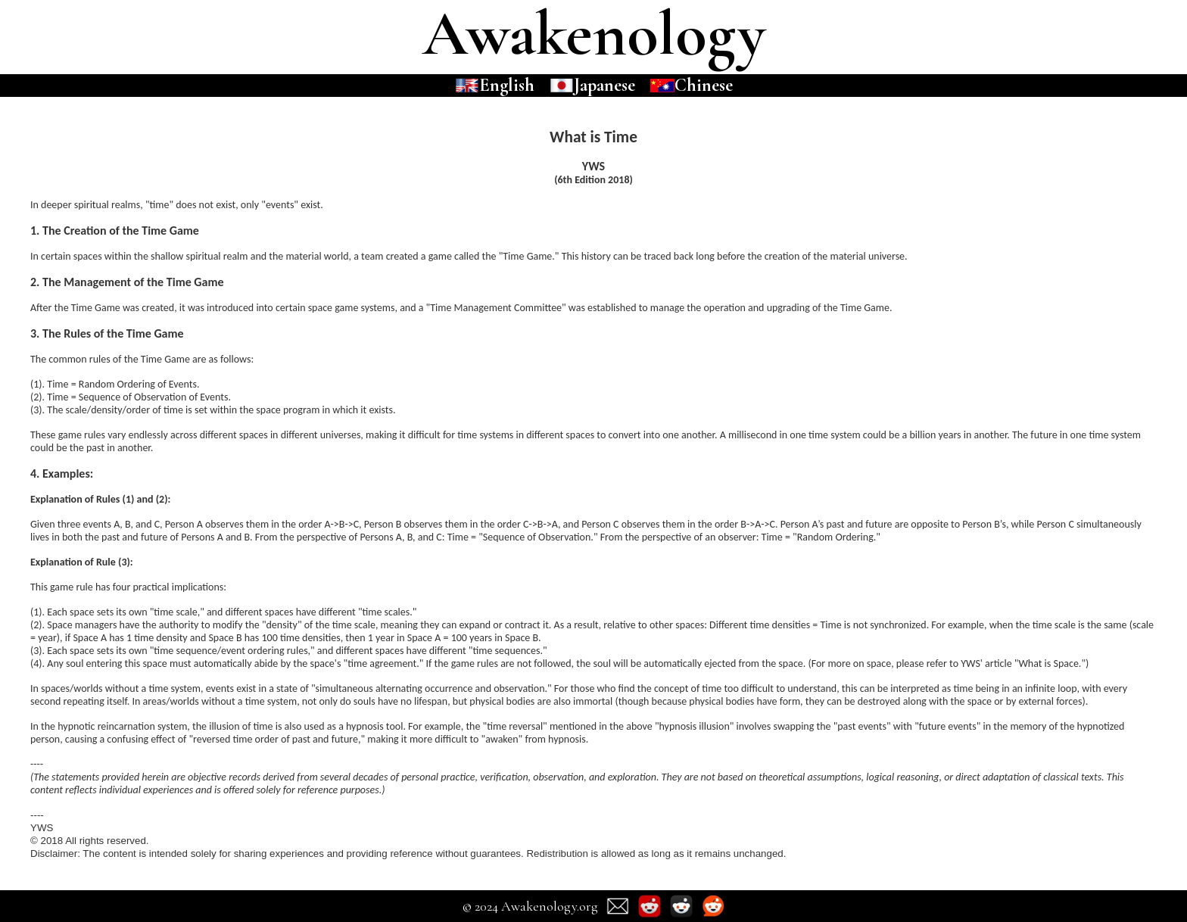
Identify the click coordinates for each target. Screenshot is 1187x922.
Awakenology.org (549, 906)
